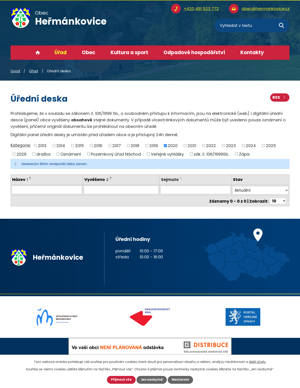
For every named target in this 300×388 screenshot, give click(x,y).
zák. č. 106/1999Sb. (211, 154)
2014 (60, 145)
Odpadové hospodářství (194, 52)
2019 (153, 145)
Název (20, 179)
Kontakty (252, 52)
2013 (42, 145)
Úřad (60, 52)
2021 (192, 145)
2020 (173, 145)
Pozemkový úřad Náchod (116, 154)
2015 (79, 145)
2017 (116, 145)
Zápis (244, 154)
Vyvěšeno (96, 179)
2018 (135, 145)
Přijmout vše (120, 379)
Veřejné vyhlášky (167, 154)
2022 (211, 145)
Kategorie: (21, 145)
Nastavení (181, 379)
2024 (251, 145)
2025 (271, 145)
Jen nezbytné (151, 379)
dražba (43, 154)
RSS (279, 98)
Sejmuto (170, 179)
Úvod (38, 52)
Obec (88, 52)
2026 (21, 154)
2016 (98, 145)
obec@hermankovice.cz (265, 8)
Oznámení (71, 154)
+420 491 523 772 (201, 8)
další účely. (257, 362)
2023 (231, 145)
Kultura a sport (129, 52)
